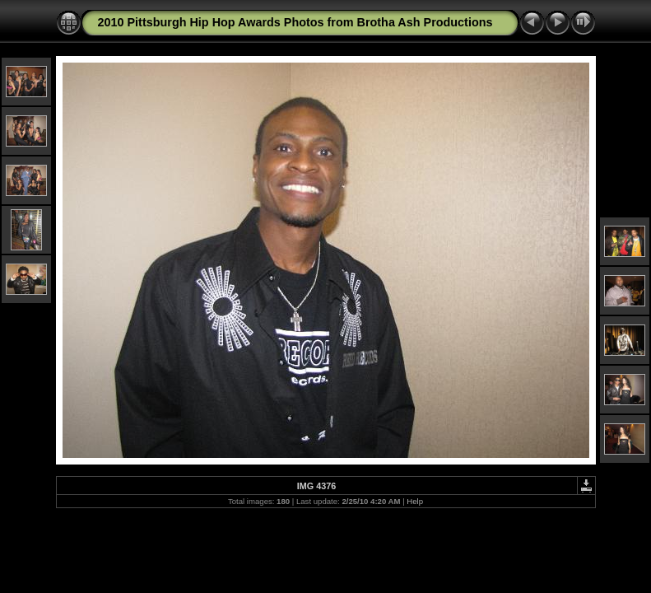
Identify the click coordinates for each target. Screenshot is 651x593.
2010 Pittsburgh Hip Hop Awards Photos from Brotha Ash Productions (295, 22)
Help (415, 501)
